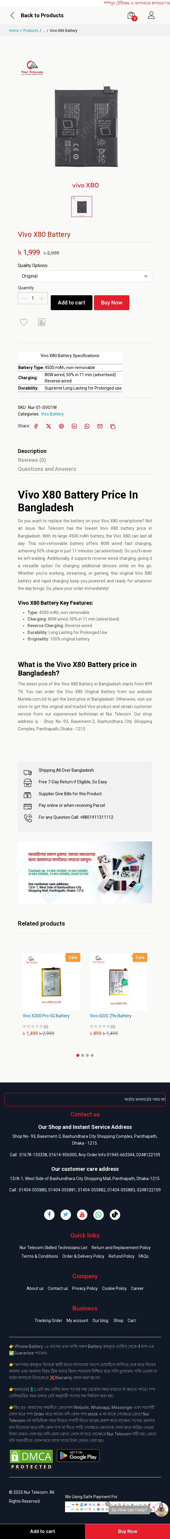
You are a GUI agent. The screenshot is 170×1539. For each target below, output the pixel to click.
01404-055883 (121, 1190)
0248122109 (148, 1154)
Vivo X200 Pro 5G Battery (46, 1015)
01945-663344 (121, 1154)
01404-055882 (92, 1190)
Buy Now (118, 302)
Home (14, 31)
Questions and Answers (47, 469)
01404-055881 (62, 1190)
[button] (77, 1055)
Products (30, 31)
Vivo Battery (52, 414)
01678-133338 (33, 1154)
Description (32, 451)
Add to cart (73, 302)
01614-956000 (63, 1154)
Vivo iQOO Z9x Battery (111, 1015)
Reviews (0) (32, 460)
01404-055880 (33, 1190)
